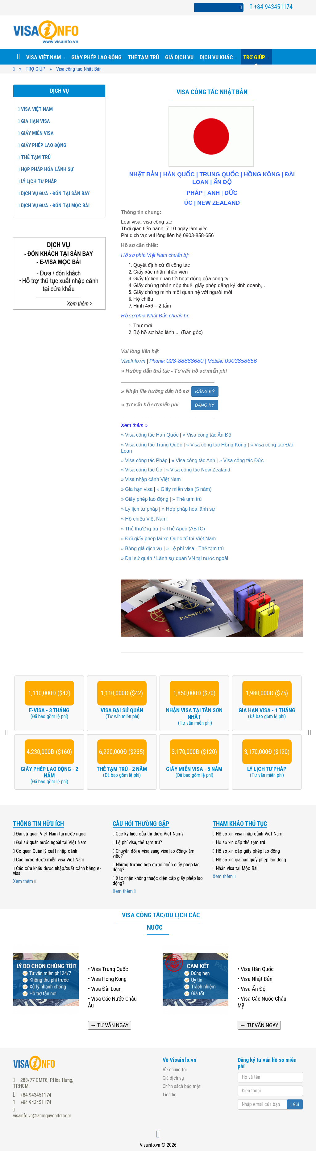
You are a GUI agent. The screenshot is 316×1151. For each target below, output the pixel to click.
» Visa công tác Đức (241, 460)
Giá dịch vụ (173, 1078)
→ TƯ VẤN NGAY (109, 1025)
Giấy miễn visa (36, 133)
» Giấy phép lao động (144, 499)
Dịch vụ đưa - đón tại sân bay (53, 193)
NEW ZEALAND (218, 202)
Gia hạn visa (34, 121)
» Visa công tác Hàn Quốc (150, 434)
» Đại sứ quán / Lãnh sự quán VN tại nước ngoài (174, 558)
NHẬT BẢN (143, 174)
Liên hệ (170, 1095)
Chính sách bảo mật (182, 1086)
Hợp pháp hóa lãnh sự (45, 169)
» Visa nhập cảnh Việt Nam (151, 479)
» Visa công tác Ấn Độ (207, 434)
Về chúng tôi (175, 1070)
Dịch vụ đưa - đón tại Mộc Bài (53, 205)
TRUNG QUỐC (219, 174)
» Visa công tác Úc (141, 469)
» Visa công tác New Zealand (198, 469)
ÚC (188, 202)
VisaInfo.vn (133, 361)
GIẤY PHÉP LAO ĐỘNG (42, 145)
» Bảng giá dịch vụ (141, 548)
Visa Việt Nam (35, 109)
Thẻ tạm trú (34, 157)
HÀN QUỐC (179, 174)
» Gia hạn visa (136, 489)
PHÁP (195, 193)
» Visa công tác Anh (193, 460)
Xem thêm (24, 881)
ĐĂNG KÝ (204, 391)
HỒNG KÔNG (262, 174)
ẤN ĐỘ (223, 182)
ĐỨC (230, 193)
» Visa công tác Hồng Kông (216, 444)
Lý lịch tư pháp (37, 181)
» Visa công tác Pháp (144, 460)
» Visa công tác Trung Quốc (151, 444)
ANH (213, 193)
